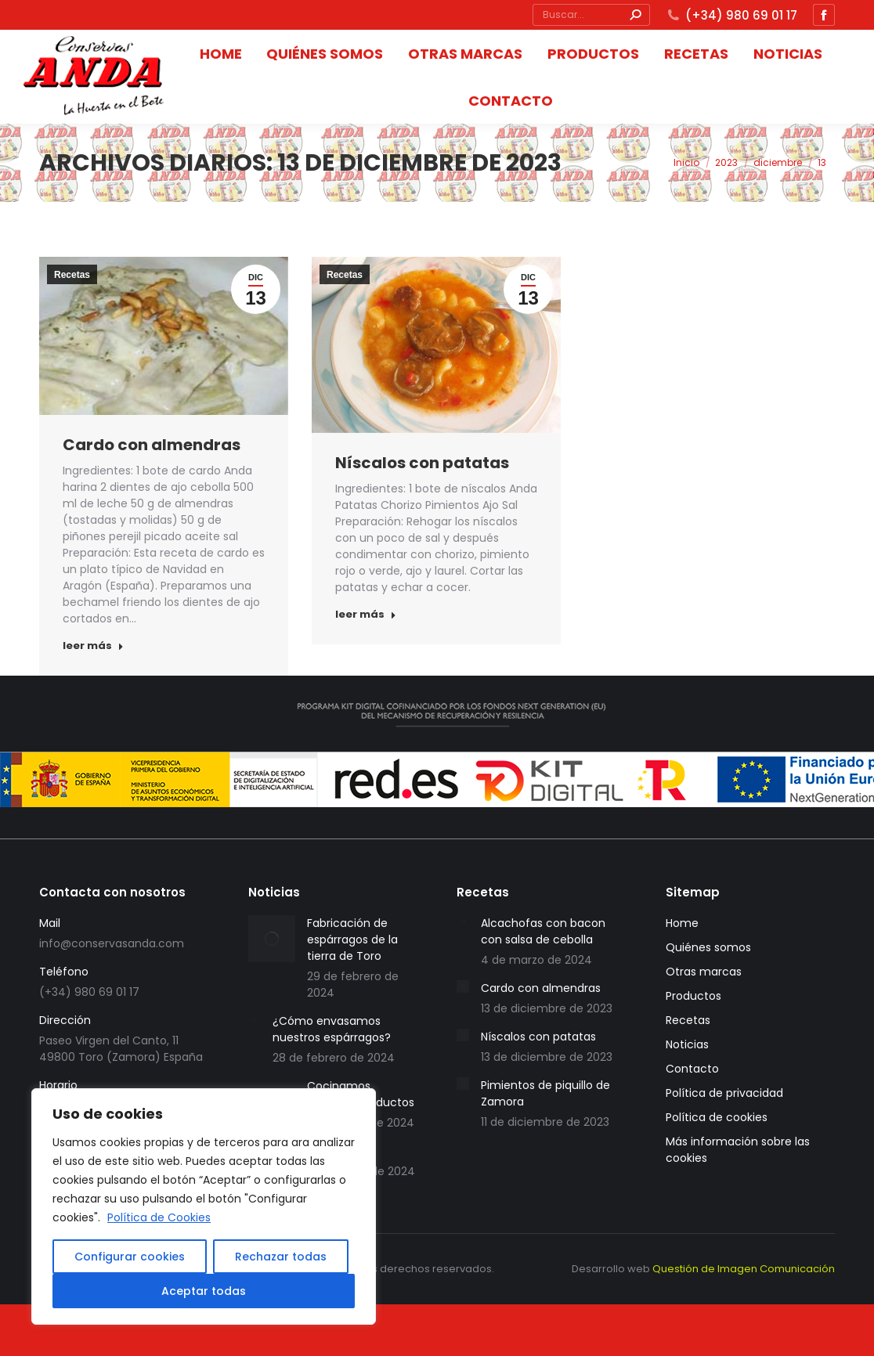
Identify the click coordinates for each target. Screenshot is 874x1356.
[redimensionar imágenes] (271, 938)
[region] (203, 1206)
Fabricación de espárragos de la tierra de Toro (352, 939)
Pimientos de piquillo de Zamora (545, 1093)
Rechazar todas (281, 1256)
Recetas (72, 274)
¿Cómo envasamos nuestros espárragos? (332, 1029)
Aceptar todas (203, 1291)
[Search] (635, 15)
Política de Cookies (159, 1217)
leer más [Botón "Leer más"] (93, 646)
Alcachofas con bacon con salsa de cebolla (543, 931)
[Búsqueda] (591, 15)
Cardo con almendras (151, 445)
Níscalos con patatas (422, 463)
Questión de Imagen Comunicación (743, 1268)
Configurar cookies (129, 1256)
